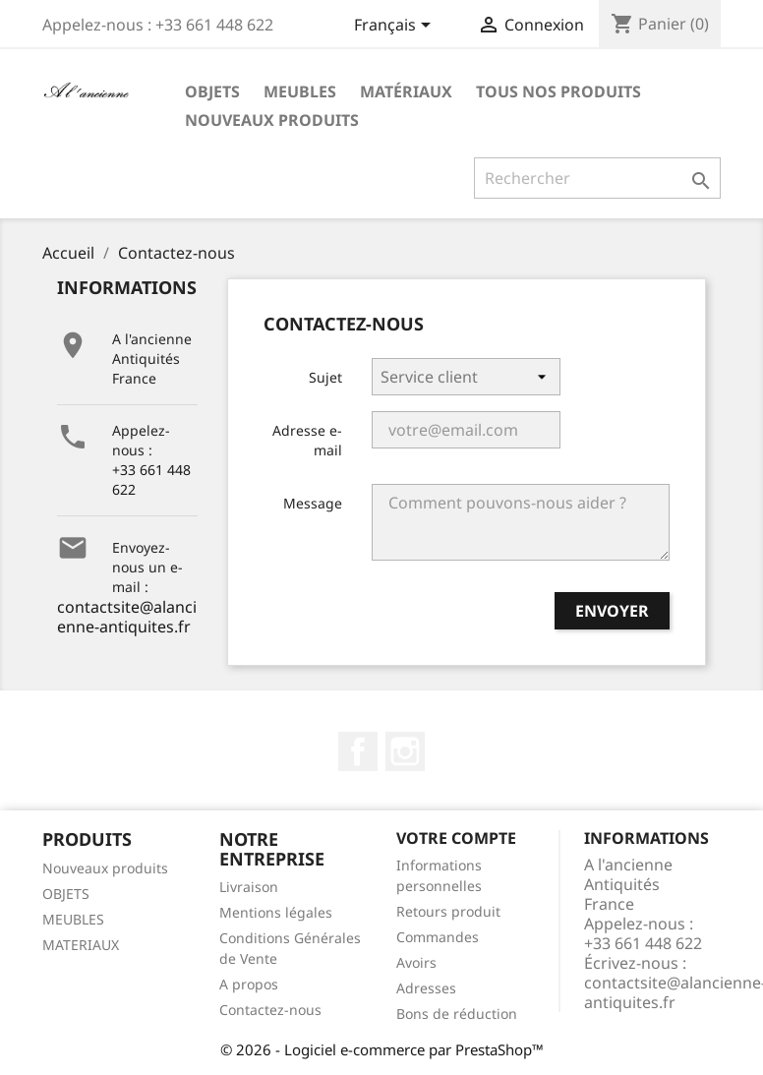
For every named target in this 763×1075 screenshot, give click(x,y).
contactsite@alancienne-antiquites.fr (127, 616)
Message (312, 503)
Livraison (248, 886)
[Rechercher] (597, 178)
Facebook (358, 751)
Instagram (405, 751)
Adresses (426, 988)
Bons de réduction (456, 1013)
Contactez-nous (270, 1009)
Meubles (300, 91)
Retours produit (448, 911)
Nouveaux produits (272, 120)
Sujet (325, 377)
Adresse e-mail (307, 440)
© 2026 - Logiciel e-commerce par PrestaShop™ (382, 1049)
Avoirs (416, 962)
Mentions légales (275, 912)
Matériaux (406, 91)
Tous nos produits (558, 91)
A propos (248, 984)
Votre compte (456, 838)
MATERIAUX (80, 944)
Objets (212, 91)
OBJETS (65, 893)
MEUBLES (73, 919)
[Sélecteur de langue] (396, 26)
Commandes (437, 936)
